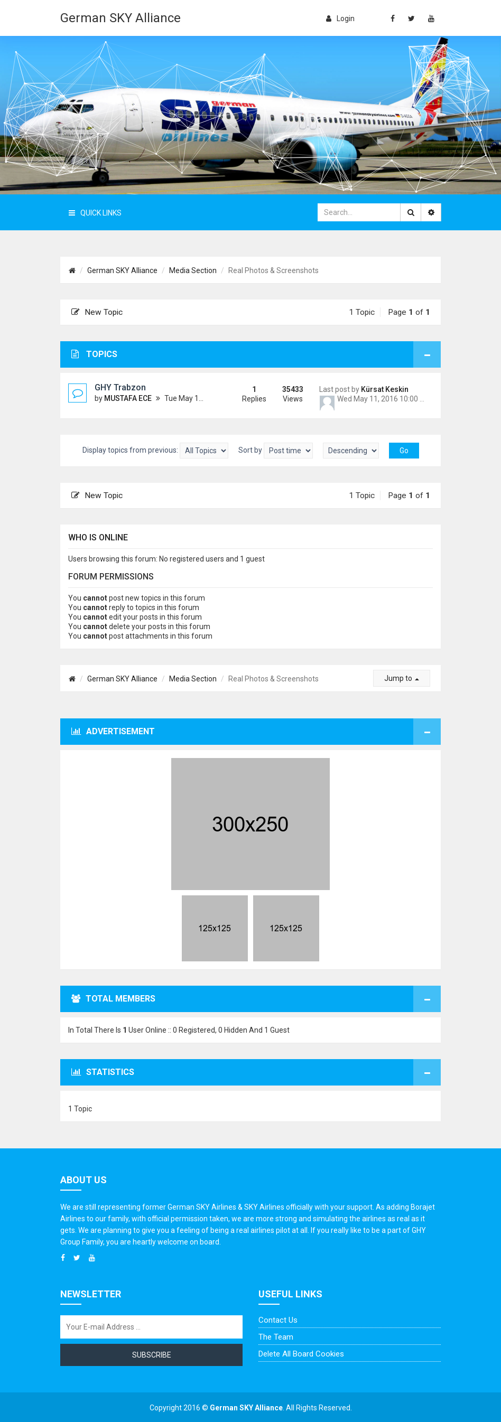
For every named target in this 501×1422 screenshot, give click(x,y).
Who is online (98, 537)
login (340, 18)
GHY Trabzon (120, 387)
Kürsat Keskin (385, 389)
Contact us (278, 1320)
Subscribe (151, 1355)
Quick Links (95, 213)
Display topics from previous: (155, 451)
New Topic (97, 312)
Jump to (401, 678)
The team (275, 1337)
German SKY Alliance (120, 18)
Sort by (275, 451)
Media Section (193, 270)
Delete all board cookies (301, 1354)
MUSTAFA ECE (128, 398)
